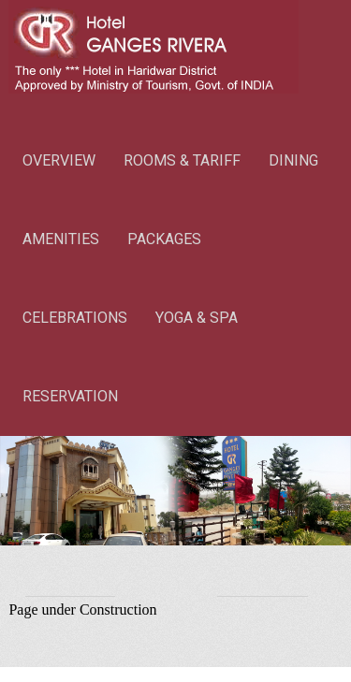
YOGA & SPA (196, 317)
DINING (293, 160)
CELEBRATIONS (74, 317)
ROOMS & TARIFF (182, 160)
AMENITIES (60, 239)
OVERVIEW (58, 160)
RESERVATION (70, 396)
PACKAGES (164, 239)
